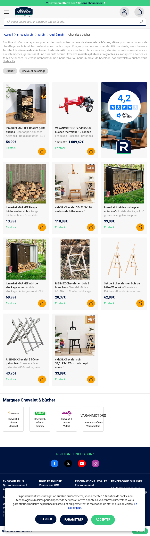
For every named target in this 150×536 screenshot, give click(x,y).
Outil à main (56, 34)
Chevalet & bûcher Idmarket (13, 423)
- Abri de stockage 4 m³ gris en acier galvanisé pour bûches (124, 216)
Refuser (40, 520)
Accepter (108, 520)
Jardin (42, 34)
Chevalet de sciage (34, 71)
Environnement (84, 486)
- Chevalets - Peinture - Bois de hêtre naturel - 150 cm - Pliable (123, 292)
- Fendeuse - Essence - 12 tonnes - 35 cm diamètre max (74, 136)
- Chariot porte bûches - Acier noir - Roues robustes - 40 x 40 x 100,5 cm (25, 136)
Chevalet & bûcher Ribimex (40, 423)
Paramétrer (74, 520)
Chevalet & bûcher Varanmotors (93, 425)
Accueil (8, 34)
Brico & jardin (25, 34)
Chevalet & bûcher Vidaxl (66, 423)
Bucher (10, 71)
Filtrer (140, 531)
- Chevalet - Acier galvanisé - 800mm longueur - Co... (23, 367)
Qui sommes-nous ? (15, 486)
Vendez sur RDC (49, 486)
